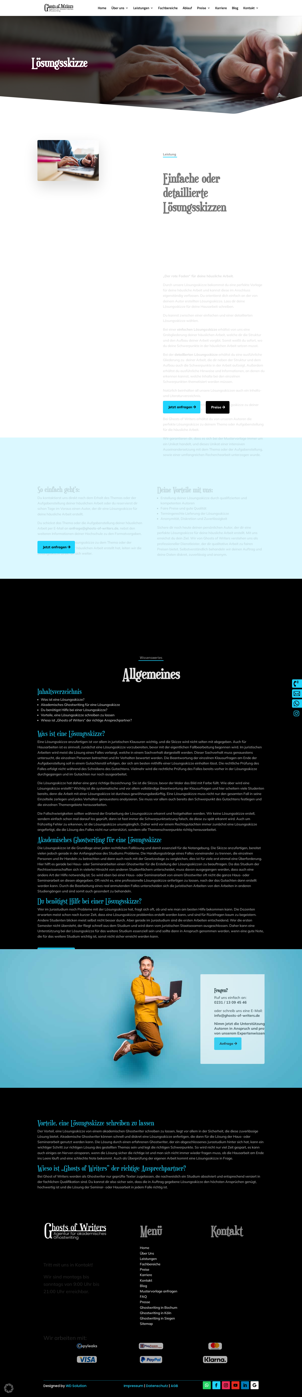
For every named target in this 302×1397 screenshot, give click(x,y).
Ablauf (187, 9)
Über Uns (147, 1253)
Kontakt (249, 9)
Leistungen (141, 9)
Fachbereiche (168, 9)
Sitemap (146, 1323)
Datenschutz (157, 1385)
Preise (201, 9)
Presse (145, 1302)
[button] (9, 1388)
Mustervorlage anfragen (158, 1291)
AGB (174, 1385)
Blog (235, 9)
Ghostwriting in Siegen (157, 1318)
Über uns (117, 9)
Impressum (133, 1385)
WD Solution (76, 1385)
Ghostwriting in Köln (155, 1313)
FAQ (143, 1296)
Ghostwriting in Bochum (158, 1307)
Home (102, 9)
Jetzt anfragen (204, 407)
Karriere (221, 9)
